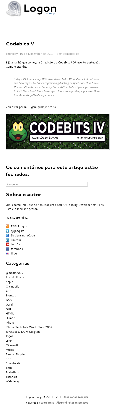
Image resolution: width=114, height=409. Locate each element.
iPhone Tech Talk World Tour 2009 (29, 327)
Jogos (9, 336)
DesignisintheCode (23, 235)
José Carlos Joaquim (76, 397)
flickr (14, 253)
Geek (9, 300)
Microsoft (12, 345)
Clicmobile (12, 286)
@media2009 (14, 273)
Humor (10, 318)
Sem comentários (68, 54)
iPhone (10, 322)
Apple (9, 282)
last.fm (15, 244)
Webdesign (13, 381)
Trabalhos (12, 372)
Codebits (64, 62)
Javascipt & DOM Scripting (23, 332)
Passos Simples (16, 354)
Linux (9, 340)
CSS (8, 291)
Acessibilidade (15, 277)
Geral (9, 304)
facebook (17, 249)
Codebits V (20, 43)
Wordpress (47, 402)
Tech (9, 368)
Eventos (11, 295)
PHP (8, 359)
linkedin (16, 240)
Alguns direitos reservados (72, 402)
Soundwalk (13, 363)
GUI (8, 309)
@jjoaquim (17, 231)
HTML (10, 313)
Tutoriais (11, 377)
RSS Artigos (19, 226)
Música (10, 350)
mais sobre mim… (17, 217)
